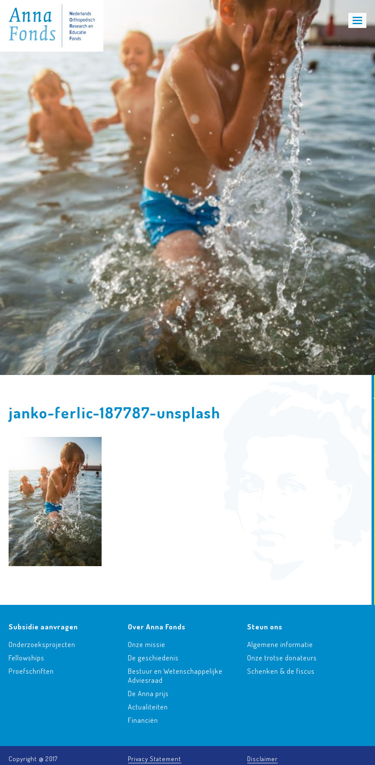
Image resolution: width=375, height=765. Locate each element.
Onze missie (146, 644)
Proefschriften (31, 670)
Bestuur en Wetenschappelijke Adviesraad (175, 675)
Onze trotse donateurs (282, 657)
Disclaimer (262, 759)
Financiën (143, 720)
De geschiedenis (153, 657)
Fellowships (26, 657)
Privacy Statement (154, 759)
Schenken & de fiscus (281, 670)
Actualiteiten (148, 706)
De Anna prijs (148, 693)
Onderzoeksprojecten (42, 644)
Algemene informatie (280, 644)
